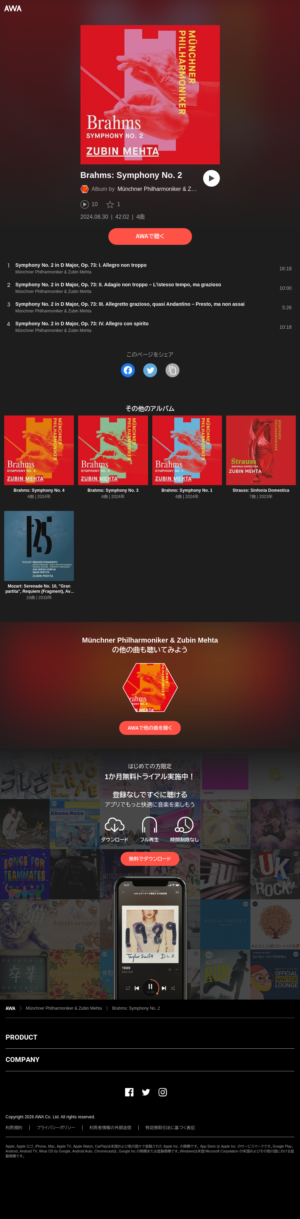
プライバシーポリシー (56, 1127)
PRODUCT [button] (21, 1037)
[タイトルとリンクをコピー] (172, 370)
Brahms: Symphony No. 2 (136, 1008)
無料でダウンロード (150, 859)
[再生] (211, 178)
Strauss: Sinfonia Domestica (261, 490)
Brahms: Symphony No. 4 (39, 490)
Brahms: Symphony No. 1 (187, 490)
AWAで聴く (150, 236)
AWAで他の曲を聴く (150, 728)
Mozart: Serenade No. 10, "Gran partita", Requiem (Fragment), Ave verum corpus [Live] (39, 591)
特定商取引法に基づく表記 (170, 1127)
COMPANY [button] (22, 1059)
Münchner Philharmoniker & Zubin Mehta (168, 189)
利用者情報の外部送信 (110, 1127)
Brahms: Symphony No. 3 (112, 490)
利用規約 (14, 1127)
